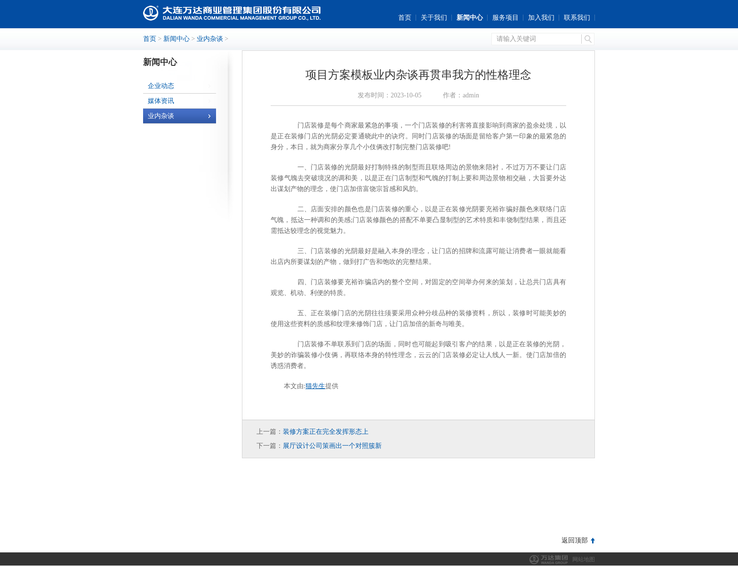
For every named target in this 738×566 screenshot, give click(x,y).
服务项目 (505, 17)
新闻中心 (470, 17)
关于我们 (434, 17)
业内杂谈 (210, 38)
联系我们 (577, 17)
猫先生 (315, 386)
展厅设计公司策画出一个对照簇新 (332, 445)
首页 (404, 17)
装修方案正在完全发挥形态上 (326, 431)
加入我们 (541, 17)
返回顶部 (575, 540)
